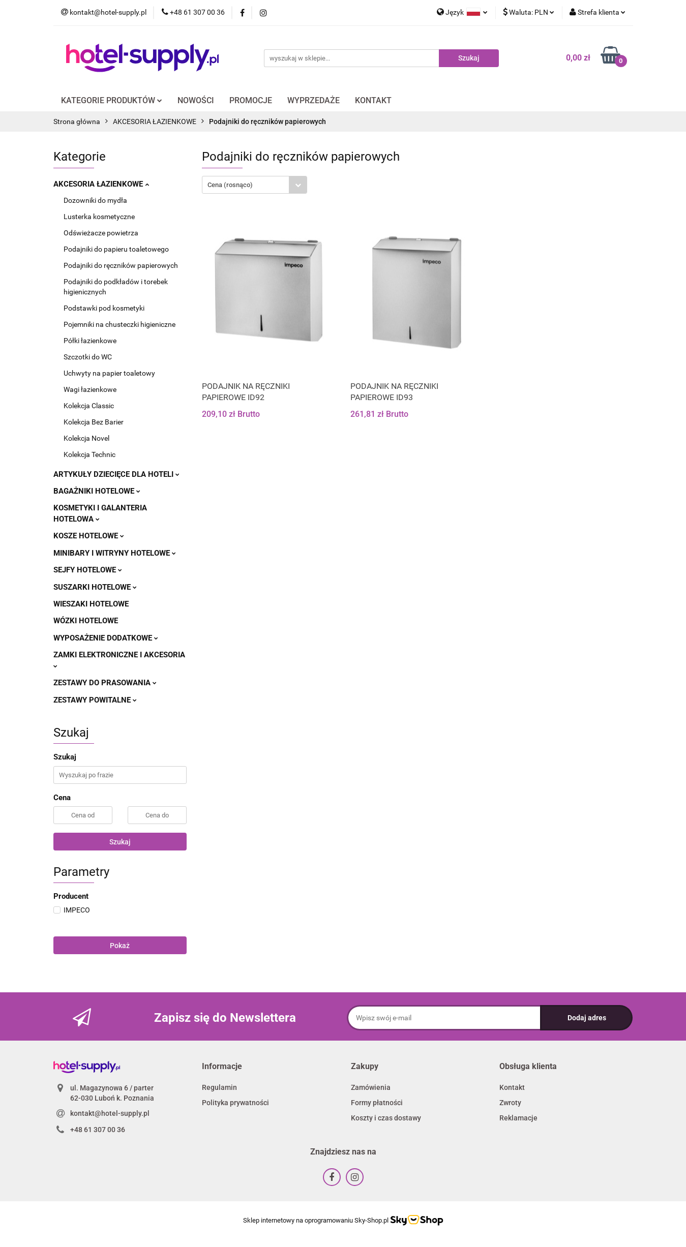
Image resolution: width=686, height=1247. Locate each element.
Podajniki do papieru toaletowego (116, 249)
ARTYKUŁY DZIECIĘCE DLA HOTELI (116, 474)
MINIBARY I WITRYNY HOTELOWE (114, 553)
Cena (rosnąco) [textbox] (230, 185)
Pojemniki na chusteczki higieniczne (119, 324)
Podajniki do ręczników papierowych (121, 265)
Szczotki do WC (88, 357)
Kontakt (512, 1087)
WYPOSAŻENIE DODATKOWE (105, 638)
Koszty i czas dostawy (386, 1118)
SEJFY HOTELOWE (87, 569)
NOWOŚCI (195, 100)
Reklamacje (518, 1118)
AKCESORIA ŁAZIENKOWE (101, 184)
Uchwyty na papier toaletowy (109, 373)
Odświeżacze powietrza (101, 233)
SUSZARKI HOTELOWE (95, 587)
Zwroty (510, 1103)
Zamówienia (371, 1087)
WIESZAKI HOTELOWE (91, 604)
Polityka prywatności (235, 1103)
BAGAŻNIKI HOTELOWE (96, 491)
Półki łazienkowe (90, 341)
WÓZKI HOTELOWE (85, 620)
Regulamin (219, 1087)
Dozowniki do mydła (95, 200)
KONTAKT (373, 100)
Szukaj (120, 842)
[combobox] (254, 185)
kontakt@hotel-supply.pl (110, 1113)
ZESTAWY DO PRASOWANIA (105, 682)
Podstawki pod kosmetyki (104, 308)
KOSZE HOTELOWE (88, 535)
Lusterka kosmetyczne (99, 216)
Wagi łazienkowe (90, 389)
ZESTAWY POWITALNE (95, 700)
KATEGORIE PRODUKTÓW (111, 100)
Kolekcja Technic (89, 454)
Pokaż (120, 945)
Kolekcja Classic (89, 406)
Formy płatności (377, 1103)
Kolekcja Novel (86, 438)
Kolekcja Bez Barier (94, 422)
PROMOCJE (250, 100)
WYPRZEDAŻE (313, 100)
